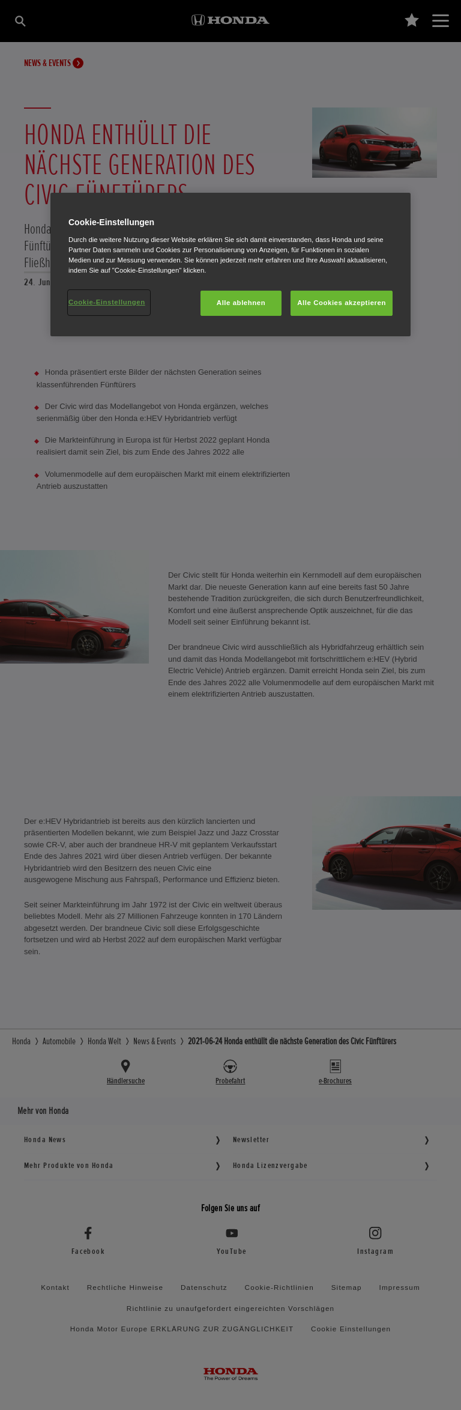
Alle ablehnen (241, 302)
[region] (230, 264)
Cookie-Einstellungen (106, 302)
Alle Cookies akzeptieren (341, 302)
